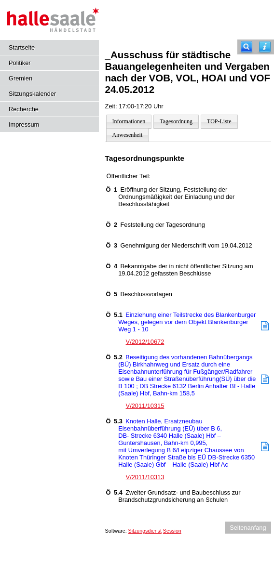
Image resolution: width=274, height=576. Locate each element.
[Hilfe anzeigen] (265, 46)
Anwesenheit (127, 134)
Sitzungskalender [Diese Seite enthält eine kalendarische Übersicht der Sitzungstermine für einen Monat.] (32, 93)
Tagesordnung (176, 121)
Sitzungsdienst (145, 531)
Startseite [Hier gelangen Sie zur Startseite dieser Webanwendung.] (22, 47)
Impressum (24, 124)
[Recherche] (246, 46)
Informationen (129, 121)
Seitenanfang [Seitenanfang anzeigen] (248, 527)
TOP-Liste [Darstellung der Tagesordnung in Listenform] (219, 121)
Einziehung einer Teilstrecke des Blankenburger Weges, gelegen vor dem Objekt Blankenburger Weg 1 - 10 (181, 322)
